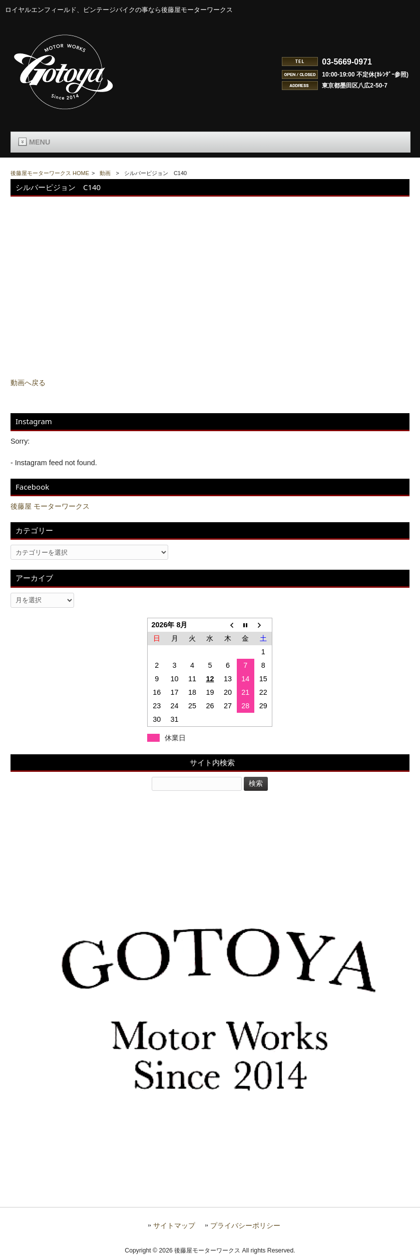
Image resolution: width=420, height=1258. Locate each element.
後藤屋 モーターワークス (50, 506)
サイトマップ (174, 1225)
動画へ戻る (28, 383)
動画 (105, 173)
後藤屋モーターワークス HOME (50, 173)
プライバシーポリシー (245, 1225)
